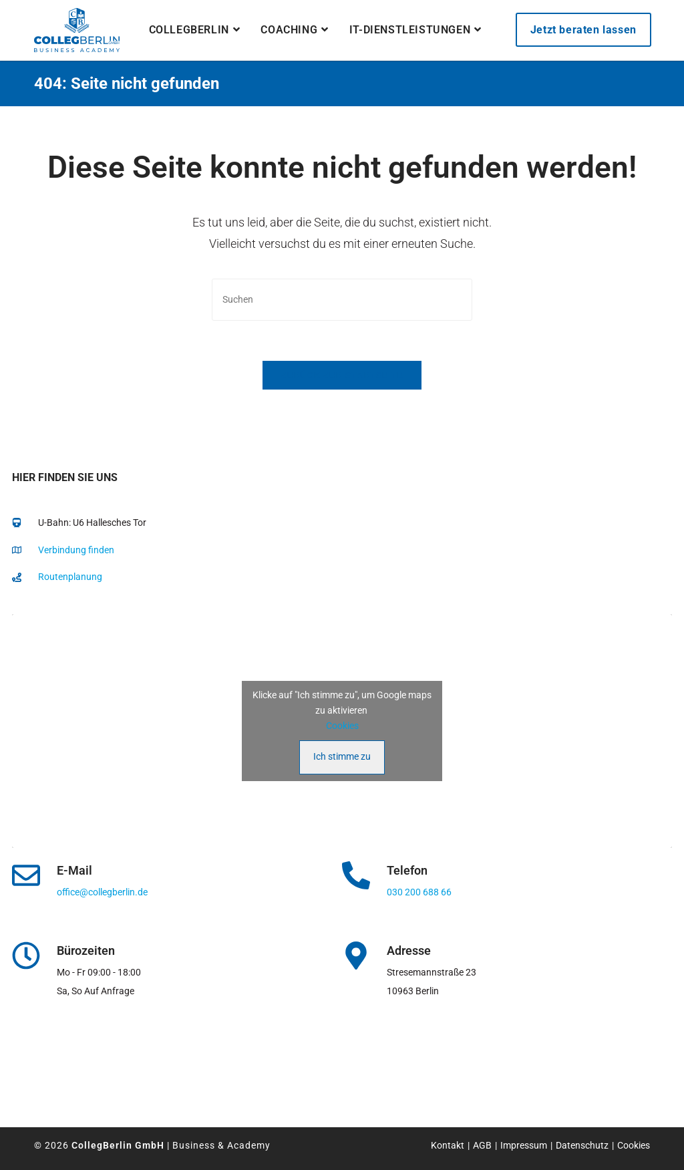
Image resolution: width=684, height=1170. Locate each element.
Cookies (342, 725)
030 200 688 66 (419, 892)
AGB (482, 1145)
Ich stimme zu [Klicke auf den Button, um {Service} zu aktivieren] (342, 756)
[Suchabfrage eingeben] (342, 300)
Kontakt (447, 1145)
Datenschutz (582, 1145)
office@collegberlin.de (102, 892)
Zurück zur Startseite (342, 375)
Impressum (523, 1145)
